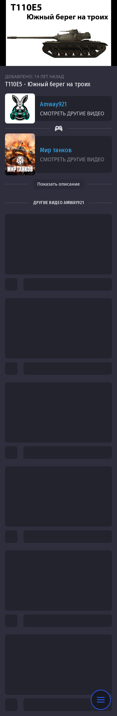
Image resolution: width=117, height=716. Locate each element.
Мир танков (56, 150)
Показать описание (58, 184)
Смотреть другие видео (72, 113)
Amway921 (53, 104)
